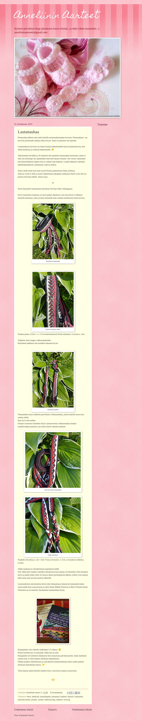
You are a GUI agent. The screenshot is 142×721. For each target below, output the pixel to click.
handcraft (35, 697)
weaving (67, 700)
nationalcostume (24, 700)
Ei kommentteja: (56, 693)
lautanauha (79, 697)
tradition (59, 700)
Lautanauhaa (28, 131)
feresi (29, 697)
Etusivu (52, 709)
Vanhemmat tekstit (82, 709)
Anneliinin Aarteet (56, 16)
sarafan (41, 700)
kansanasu (55, 697)
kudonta (63, 697)
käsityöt (71, 697)
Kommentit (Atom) (26, 715)
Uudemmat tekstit (23, 709)
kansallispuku (45, 697)
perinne (34, 700)
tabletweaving (49, 700)
